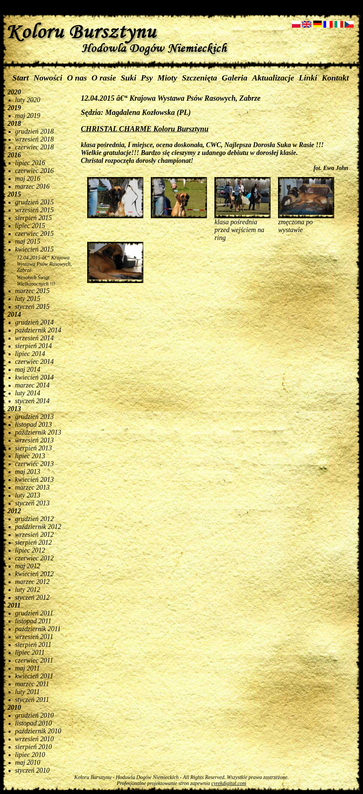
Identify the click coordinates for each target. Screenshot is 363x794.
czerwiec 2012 (34, 558)
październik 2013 (38, 432)
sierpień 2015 (33, 218)
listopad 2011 (33, 621)
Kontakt (335, 77)
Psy (147, 77)
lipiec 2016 (30, 163)
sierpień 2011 (33, 644)
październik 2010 (38, 731)
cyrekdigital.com (228, 783)
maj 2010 (27, 762)
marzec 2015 (32, 291)
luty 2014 (27, 393)
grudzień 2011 (34, 613)
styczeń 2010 (32, 770)
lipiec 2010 (30, 754)
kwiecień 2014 (34, 377)
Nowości (47, 77)
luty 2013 (27, 495)
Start (20, 77)
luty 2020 (27, 100)
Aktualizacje (273, 77)
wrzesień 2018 (34, 139)
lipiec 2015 (30, 225)
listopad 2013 (33, 424)
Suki (129, 77)
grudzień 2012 (34, 519)
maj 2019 (27, 115)
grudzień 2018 (34, 131)
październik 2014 (38, 330)
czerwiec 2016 (34, 170)
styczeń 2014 (32, 401)
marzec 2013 (32, 487)
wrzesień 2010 (34, 739)
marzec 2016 (32, 186)
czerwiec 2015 (34, 233)
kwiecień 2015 (34, 249)
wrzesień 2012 (34, 534)
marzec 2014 (32, 385)
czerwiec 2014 (34, 361)
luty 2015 (27, 298)
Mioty (167, 77)
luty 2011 (27, 692)
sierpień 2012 (33, 542)
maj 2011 (27, 668)
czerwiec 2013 (34, 464)
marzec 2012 (32, 581)
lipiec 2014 (30, 354)
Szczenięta (199, 77)
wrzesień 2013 (34, 440)
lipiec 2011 (30, 652)
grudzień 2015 (34, 202)
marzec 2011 (32, 684)
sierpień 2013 (33, 448)
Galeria (234, 77)
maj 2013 (27, 471)
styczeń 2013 (32, 503)
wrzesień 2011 (34, 637)
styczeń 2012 (32, 597)
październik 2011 (38, 629)
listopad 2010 (33, 723)
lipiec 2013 (30, 456)
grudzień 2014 (34, 322)
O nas (77, 77)
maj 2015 (27, 241)
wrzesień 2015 (34, 210)
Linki (308, 77)
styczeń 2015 (32, 306)
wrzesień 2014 (34, 338)
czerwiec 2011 (34, 660)
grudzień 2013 (34, 416)
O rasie (104, 77)
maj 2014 (27, 369)
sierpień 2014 (33, 346)
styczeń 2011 (32, 699)
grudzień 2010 (34, 715)
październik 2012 (38, 526)
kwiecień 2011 (34, 676)
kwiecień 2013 (34, 479)
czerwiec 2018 (34, 147)
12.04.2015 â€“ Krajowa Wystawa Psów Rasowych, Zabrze (44, 264)
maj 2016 (27, 178)
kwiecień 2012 (34, 574)
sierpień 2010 (33, 747)
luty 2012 (27, 589)
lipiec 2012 (30, 550)
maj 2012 (27, 566)
